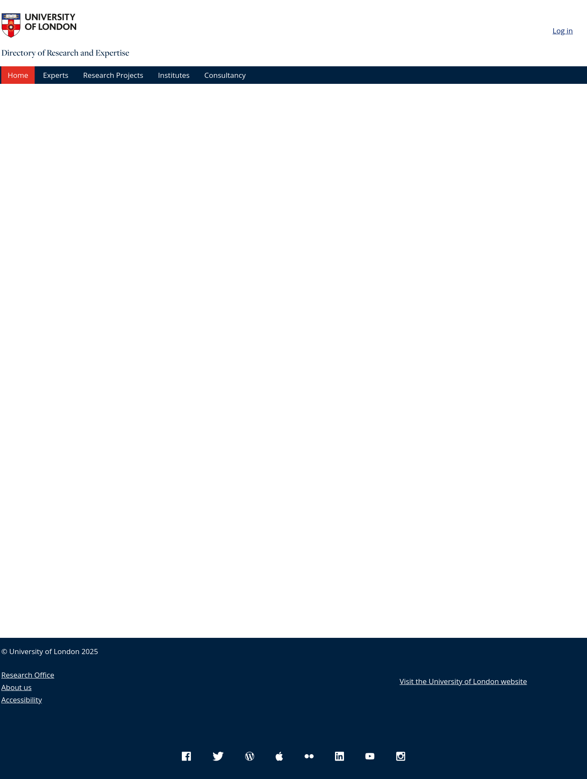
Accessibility (21, 700)
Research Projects (113, 75)
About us (16, 687)
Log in (563, 31)
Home (18, 75)
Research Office (27, 675)
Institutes (174, 75)
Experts (55, 75)
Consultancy (225, 75)
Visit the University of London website (463, 681)
